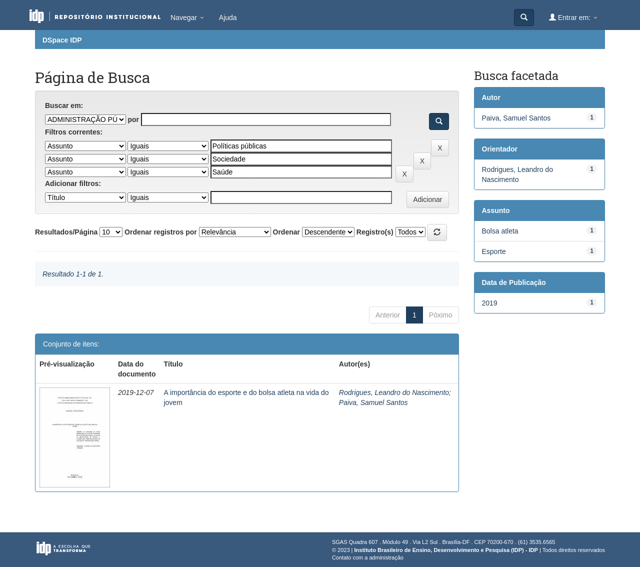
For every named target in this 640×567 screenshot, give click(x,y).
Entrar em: (573, 17)
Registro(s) (375, 232)
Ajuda (228, 18)
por (133, 120)
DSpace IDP (62, 40)
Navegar (187, 18)
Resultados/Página (66, 232)
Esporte (494, 252)
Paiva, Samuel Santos (373, 402)
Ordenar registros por (160, 232)
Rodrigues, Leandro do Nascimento (394, 392)
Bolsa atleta (500, 231)
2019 (490, 303)
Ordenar (286, 232)
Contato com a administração (368, 557)
